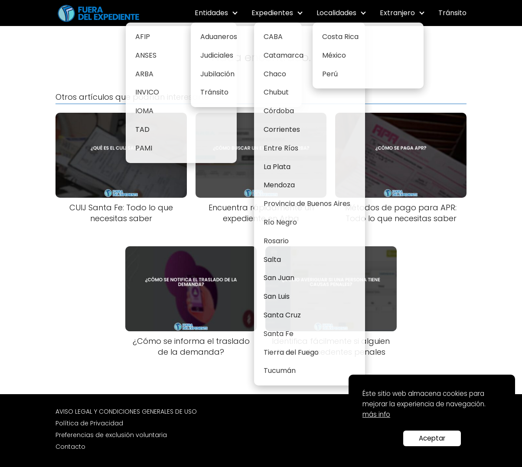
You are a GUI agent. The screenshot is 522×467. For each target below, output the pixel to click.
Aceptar (432, 438)
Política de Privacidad (89, 423)
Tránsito (452, 13)
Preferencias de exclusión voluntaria (111, 435)
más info (376, 414)
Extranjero (397, 13)
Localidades (336, 13)
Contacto (70, 446)
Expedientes (272, 13)
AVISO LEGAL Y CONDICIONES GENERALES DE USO (126, 411)
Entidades (211, 13)
